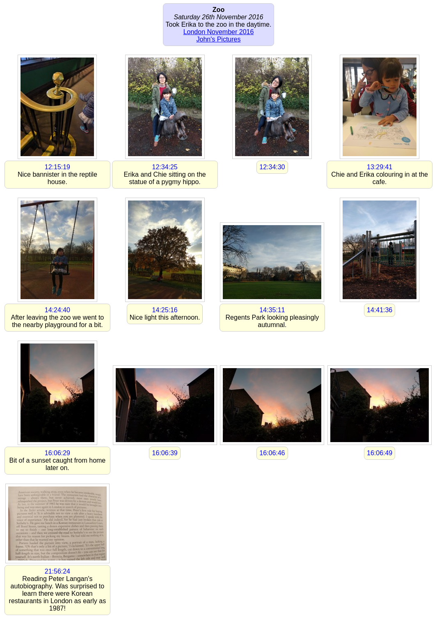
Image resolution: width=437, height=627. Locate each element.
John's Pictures (218, 39)
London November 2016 (218, 31)
